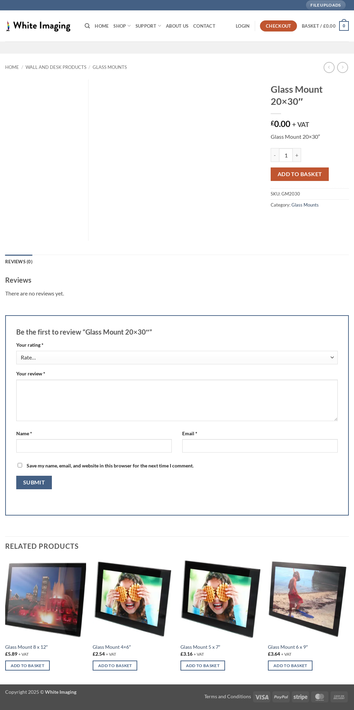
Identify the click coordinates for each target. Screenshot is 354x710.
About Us (177, 26)
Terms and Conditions (227, 696)
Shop (121, 25)
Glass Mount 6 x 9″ (288, 647)
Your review (30, 373)
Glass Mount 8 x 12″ (26, 647)
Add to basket (300, 174)
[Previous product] (342, 67)
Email (189, 433)
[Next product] (329, 67)
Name (24, 433)
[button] (243, 26)
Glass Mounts (110, 67)
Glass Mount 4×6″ (112, 647)
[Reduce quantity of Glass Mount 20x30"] (275, 155)
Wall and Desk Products (56, 67)
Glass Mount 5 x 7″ (200, 647)
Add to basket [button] (28, 665)
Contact (204, 26)
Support (148, 25)
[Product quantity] (286, 155)
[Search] (87, 26)
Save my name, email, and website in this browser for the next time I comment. (110, 465)
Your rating (30, 345)
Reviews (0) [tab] (18, 261)
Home (102, 26)
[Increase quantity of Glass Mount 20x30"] (297, 155)
